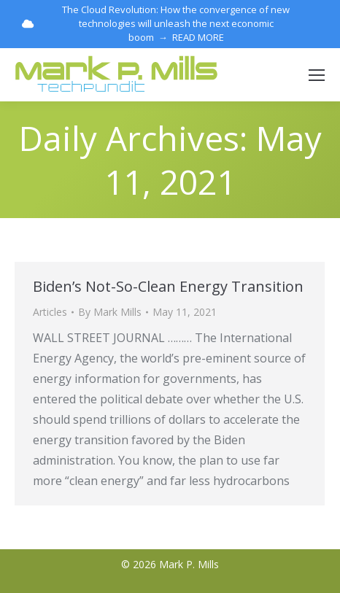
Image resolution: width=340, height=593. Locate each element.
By (110, 312)
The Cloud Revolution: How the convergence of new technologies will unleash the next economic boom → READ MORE (156, 23)
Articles (50, 312)
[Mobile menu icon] (316, 75)
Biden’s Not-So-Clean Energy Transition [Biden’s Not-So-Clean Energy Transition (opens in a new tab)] (168, 286)
